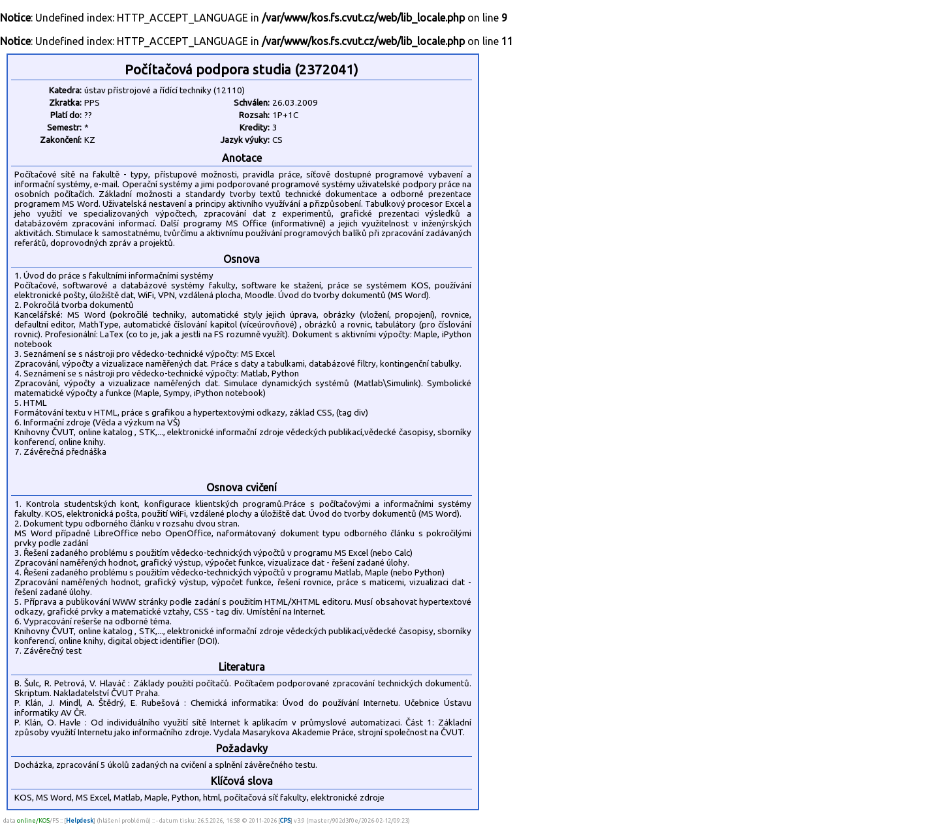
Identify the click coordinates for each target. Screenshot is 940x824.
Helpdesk (79, 820)
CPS (285, 820)
